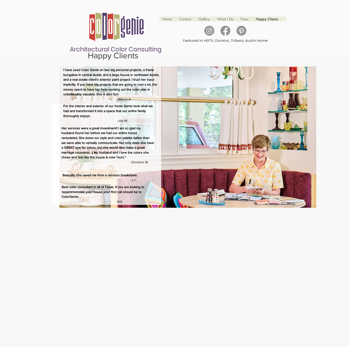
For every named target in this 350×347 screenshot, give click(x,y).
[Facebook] (225, 31)
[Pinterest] (241, 31)
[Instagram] (209, 31)
